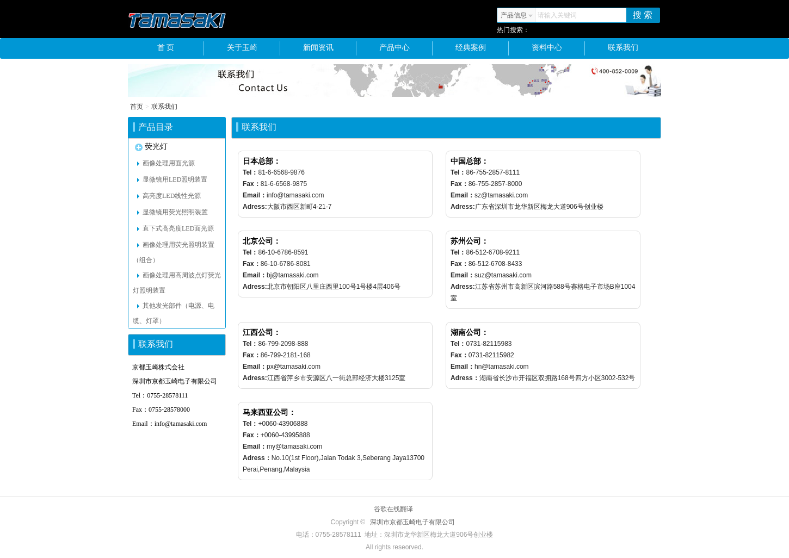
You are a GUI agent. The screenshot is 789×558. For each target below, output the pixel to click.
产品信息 (517, 15)
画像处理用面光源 (166, 163)
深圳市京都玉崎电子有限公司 (412, 522)
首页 (136, 106)
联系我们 (623, 48)
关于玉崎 (254, 48)
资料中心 (558, 48)
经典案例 (482, 48)
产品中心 (406, 48)
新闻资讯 (330, 48)
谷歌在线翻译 (393, 509)
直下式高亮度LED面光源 (175, 228)
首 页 (180, 48)
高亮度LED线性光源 (169, 196)
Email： (255, 195)
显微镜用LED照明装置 (172, 179)
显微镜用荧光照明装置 (172, 212)
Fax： (252, 184)
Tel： (250, 172)
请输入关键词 (557, 15)
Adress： (465, 378)
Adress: (255, 206)
